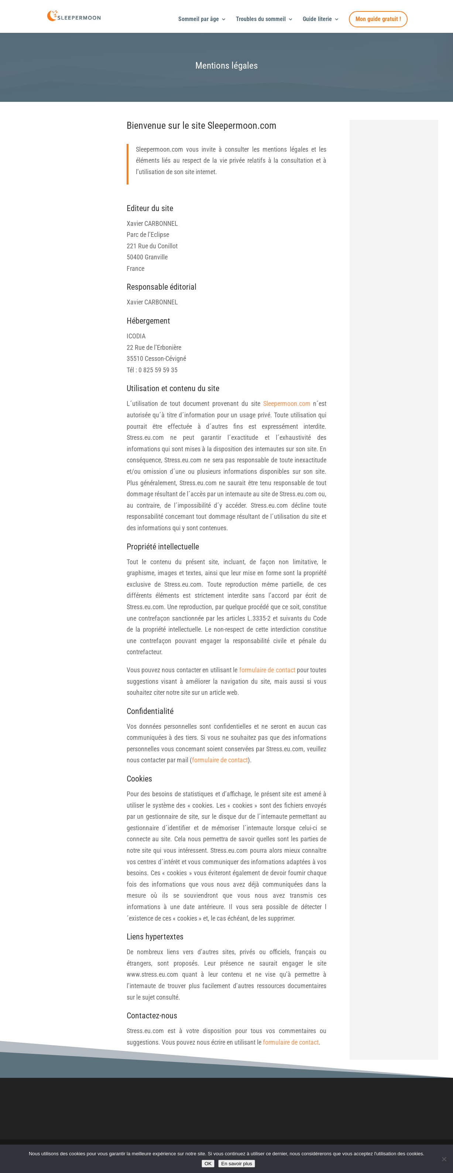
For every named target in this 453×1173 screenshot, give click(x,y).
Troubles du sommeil (261, 20)
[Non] (443, 1159)
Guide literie (317, 20)
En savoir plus (236, 1163)
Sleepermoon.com (286, 403)
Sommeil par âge (198, 20)
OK (208, 1163)
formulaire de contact (267, 670)
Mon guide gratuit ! (378, 19)
